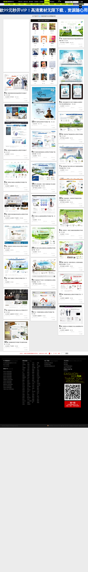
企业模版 (40, 4)
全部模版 (28, 4)
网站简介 (66, 363)
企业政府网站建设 (68, 366)
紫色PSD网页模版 (7, 378)
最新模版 (52, 4)
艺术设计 (12, 116)
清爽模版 (70, 4)
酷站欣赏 (26, 1)
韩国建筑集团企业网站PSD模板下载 (35, 380)
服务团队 (66, 364)
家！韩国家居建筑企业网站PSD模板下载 (26, 408)
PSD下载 (47, 1)
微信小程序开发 (67, 367)
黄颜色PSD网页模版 (8, 379)
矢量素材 (36, 1)
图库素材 (31, 1)
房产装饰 (25, 78)
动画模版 (46, 4)
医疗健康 (44, 351)
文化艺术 (16, 155)
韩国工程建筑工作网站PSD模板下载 (16, 354)
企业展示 (44, 131)
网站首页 (20, 1)
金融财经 (21, 411)
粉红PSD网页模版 (7, 386)
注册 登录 (81, 4)
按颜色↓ (17, 4)
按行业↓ (7, 4)
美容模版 (64, 4)
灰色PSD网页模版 (7, 381)
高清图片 (42, 1)
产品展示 (30, 78)
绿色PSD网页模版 (7, 387)
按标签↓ (12, 4)
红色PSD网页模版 (7, 374)
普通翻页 (76, 4)
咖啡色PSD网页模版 (8, 384)
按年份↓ (22, 4)
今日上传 (34, 4)
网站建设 (52, 1)
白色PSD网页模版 (7, 373)
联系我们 (66, 370)
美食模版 (58, 4)
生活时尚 (7, 272)
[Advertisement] (16, 45)
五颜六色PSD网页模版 (8, 389)
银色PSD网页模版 (7, 382)
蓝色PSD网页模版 (7, 376)
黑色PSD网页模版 (7, 371)
